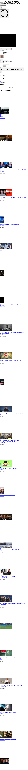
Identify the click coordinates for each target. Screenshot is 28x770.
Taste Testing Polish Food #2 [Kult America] (8, 739)
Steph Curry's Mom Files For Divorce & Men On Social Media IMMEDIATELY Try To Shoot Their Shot (11, 441)
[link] (14, 58)
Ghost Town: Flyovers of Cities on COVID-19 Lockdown (10, 549)
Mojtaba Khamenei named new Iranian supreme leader (9, 224)
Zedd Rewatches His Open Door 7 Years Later (8, 576)
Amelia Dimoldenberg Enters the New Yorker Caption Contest (11, 685)
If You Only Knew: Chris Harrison (6, 143)
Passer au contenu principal (10, 0)
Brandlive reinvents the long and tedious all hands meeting (10, 468)
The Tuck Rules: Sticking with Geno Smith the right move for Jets (11, 251)
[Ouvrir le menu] (1, 3)
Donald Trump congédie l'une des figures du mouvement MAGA (11, 387)
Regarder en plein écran (4, 14)
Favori (9, 48)
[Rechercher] (1, 6)
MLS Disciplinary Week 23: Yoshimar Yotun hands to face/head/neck (12, 631)
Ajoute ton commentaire (4, 88)
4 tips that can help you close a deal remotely (8, 712)
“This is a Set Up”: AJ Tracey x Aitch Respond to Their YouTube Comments (13, 197)
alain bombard (2, 117)
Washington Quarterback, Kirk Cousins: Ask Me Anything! (10, 766)
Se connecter (3, 8)
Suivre (2, 59)
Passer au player (3, 0)
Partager (5, 48)
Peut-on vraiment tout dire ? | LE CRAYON (7, 495)
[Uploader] (1, 7)
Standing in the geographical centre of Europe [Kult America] (10, 360)
